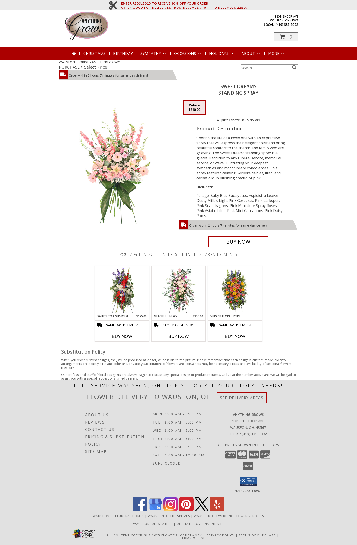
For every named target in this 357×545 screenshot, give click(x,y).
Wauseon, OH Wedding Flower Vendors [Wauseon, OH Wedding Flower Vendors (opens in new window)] (229, 516)
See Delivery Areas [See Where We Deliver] (241, 397)
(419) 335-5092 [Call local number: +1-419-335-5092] (286, 24)
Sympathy (153, 53)
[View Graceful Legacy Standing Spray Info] (179, 290)
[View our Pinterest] (186, 510)
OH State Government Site (200, 524)
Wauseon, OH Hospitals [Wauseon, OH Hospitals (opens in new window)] (169, 516)
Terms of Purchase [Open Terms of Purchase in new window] (257, 535)
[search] (294, 67)
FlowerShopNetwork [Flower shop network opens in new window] (181, 535)
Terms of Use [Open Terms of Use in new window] (192, 538)
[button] (286, 36)
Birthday (123, 53)
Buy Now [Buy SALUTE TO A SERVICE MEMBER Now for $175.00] (122, 336)
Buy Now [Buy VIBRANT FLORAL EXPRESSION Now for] (235, 336)
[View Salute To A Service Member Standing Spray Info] (122, 290)
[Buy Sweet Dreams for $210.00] (238, 241)
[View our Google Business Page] (155, 510)
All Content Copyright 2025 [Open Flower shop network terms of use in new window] (133, 535)
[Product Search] (265, 68)
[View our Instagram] (170, 510)
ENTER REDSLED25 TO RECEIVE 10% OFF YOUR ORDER (184, 3)
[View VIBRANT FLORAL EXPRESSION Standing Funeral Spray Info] (235, 290)
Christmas (94, 53)
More (276, 53)
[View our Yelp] (217, 510)
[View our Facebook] (140, 510)
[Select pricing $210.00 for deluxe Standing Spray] (194, 107)
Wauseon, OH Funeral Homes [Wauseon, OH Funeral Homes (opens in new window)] (118, 516)
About (251, 53)
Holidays (221, 53)
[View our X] (201, 510)
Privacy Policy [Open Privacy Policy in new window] (221, 535)
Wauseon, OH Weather (153, 524)
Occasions (188, 53)
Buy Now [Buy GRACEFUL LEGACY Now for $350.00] (178, 336)
